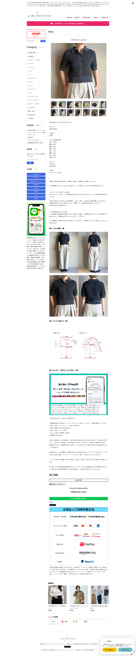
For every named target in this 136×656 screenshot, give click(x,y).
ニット (30, 74)
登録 (30, 162)
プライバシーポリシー (34, 140)
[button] (87, 18)
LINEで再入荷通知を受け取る (79, 498)
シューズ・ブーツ (33, 96)
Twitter (36, 178)
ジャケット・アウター (34, 60)
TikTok (36, 192)
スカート (30, 82)
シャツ (30, 71)
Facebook (36, 185)
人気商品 (30, 56)
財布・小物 (31, 111)
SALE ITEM (31, 114)
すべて (53, 621)
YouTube (36, 188)
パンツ (30, 85)
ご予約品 (30, 118)
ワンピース (31, 67)
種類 (50, 484)
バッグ (30, 93)
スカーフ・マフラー (33, 104)
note (36, 195)
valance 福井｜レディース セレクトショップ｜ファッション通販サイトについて (36, 132)
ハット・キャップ (33, 100)
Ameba (36, 198)
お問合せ (30, 137)
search (43, 41)
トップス (30, 63)
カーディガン (32, 78)
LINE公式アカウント (36, 181)
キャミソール (32, 89)
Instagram (36, 174)
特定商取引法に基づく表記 (35, 142)
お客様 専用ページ (33, 52)
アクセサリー (32, 107)
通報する (51, 502)
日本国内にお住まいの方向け (79, 492)
